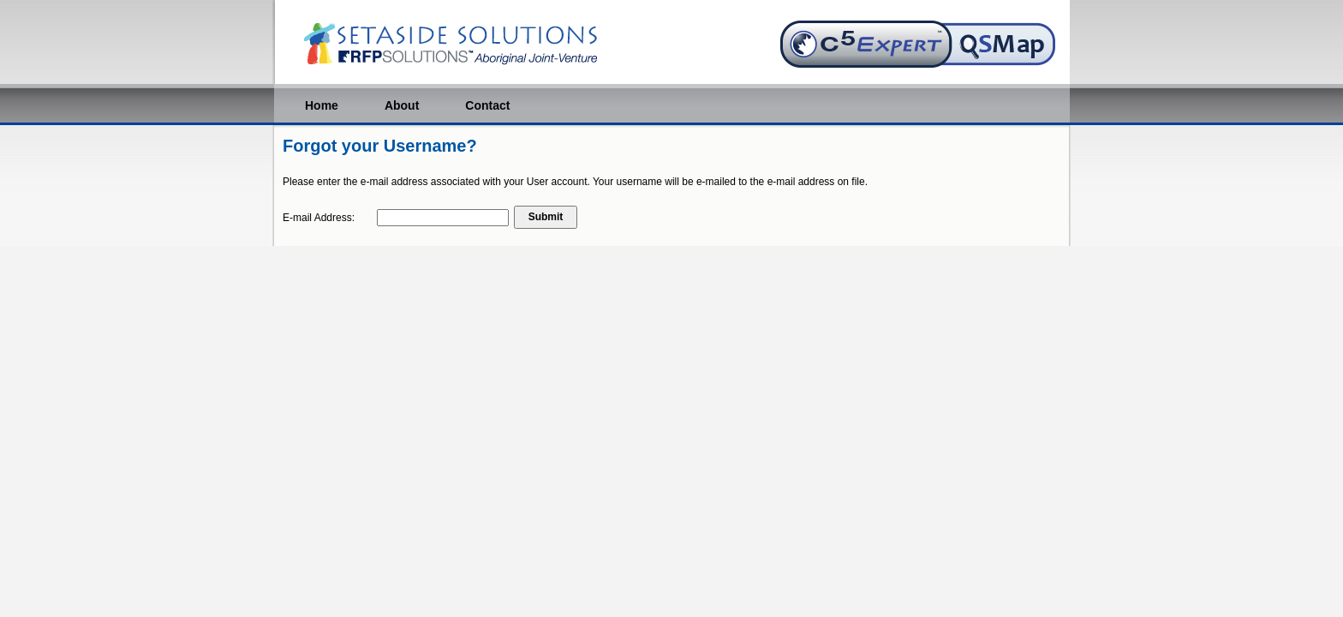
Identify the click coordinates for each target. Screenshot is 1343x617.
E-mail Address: (319, 218)
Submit (546, 217)
